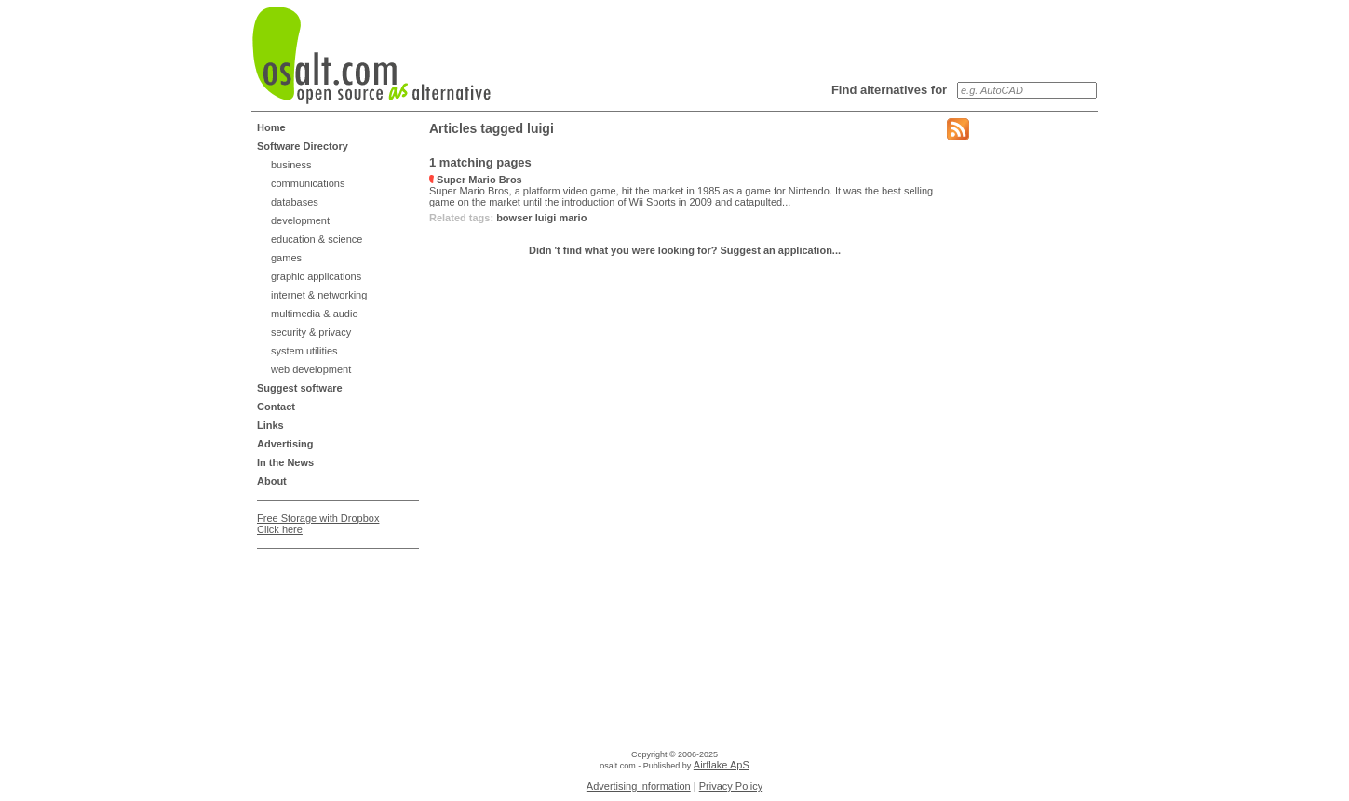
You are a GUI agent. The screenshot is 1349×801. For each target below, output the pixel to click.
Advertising (285, 443)
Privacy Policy (730, 786)
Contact (276, 406)
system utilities (304, 350)
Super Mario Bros (475, 179)
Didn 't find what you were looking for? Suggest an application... (685, 250)
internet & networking (319, 294)
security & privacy (311, 332)
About (272, 481)
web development (311, 369)
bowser (514, 217)
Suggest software (300, 388)
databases (294, 201)
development (300, 220)
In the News (285, 462)
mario (573, 217)
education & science (316, 239)
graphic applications (316, 276)
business (291, 164)
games (286, 257)
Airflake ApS (721, 764)
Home (271, 127)
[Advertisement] (331, 603)
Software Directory (302, 146)
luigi (546, 217)
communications (307, 183)
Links (270, 425)
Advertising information (639, 786)
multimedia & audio (314, 313)
